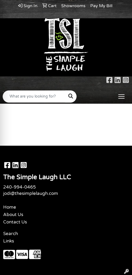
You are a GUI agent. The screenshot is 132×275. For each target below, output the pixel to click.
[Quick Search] (34, 96)
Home (9, 207)
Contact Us (15, 222)
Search (10, 233)
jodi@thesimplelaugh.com (30, 193)
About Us (13, 214)
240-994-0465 (19, 187)
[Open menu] (121, 96)
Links (8, 241)
